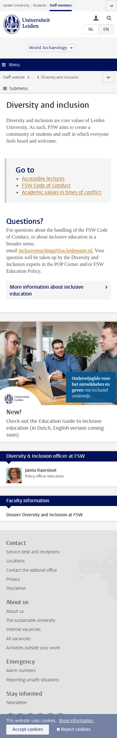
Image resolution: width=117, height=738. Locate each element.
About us (15, 611)
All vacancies (18, 639)
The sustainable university (30, 620)
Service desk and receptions (33, 552)
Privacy (13, 579)
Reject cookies (75, 729)
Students (39, 5)
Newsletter (16, 703)
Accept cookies (27, 729)
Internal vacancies (23, 629)
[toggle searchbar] (109, 18)
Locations (15, 561)
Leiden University (16, 5)
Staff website (14, 77)
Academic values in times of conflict (61, 192)
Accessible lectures (43, 178)
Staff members (61, 5)
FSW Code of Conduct (46, 185)
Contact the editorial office (31, 570)
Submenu (18, 89)
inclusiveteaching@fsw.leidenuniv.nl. (56, 250)
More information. (76, 721)
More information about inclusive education (47, 290)
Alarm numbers (21, 671)
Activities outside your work (33, 648)
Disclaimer (16, 588)
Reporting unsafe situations (32, 680)
